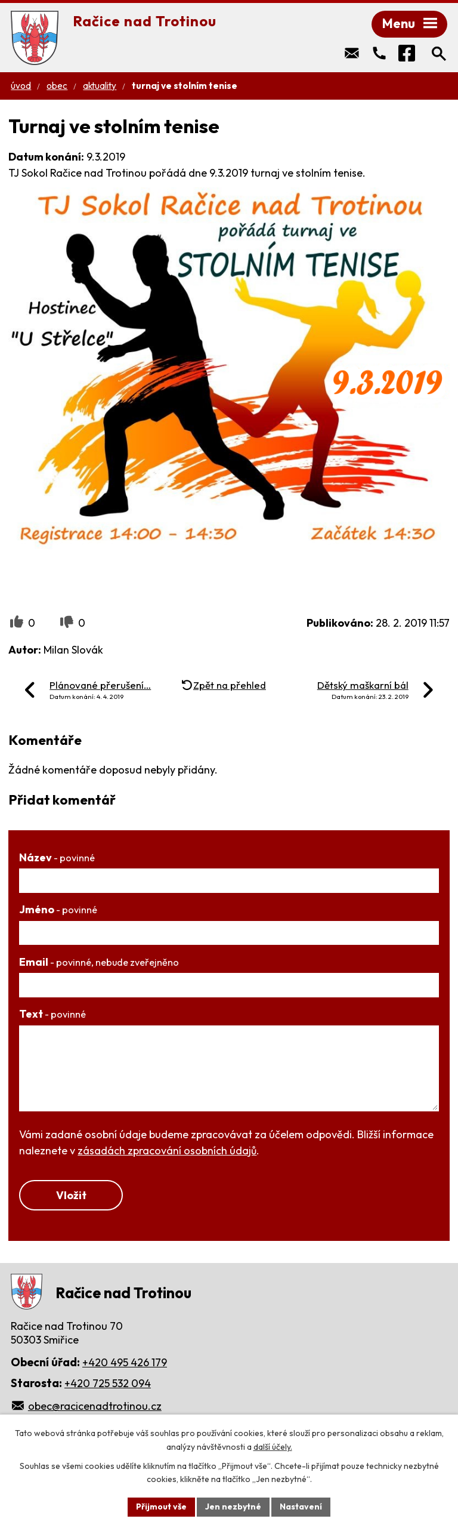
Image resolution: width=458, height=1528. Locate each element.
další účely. (272, 1446)
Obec (57, 85)
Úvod (21, 85)
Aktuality (99, 85)
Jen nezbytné (233, 1506)
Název (57, 857)
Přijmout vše (161, 1506)
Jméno (58, 909)
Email (99, 962)
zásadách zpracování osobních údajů (167, 1150)
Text (52, 1014)
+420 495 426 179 (124, 1362)
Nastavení (301, 1506)
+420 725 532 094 (107, 1383)
